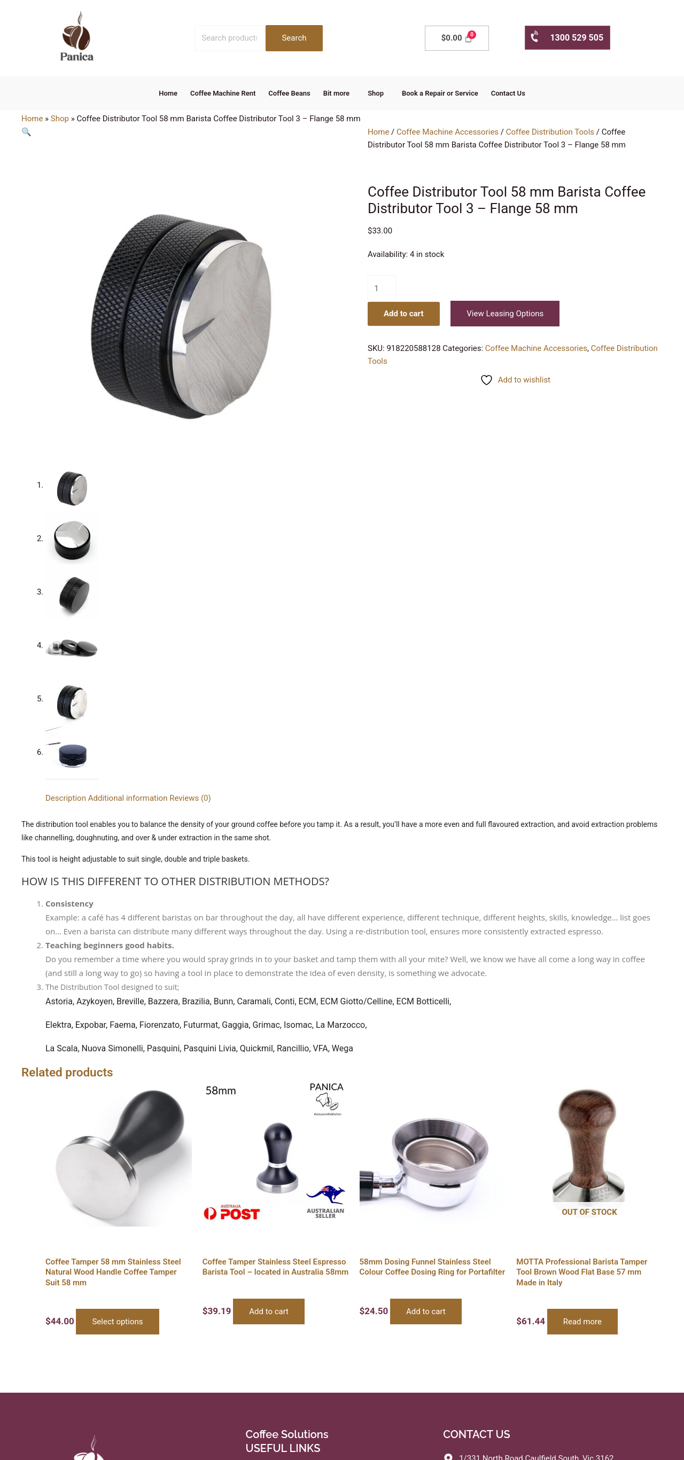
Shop (376, 93)
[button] (339, 93)
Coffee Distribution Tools (550, 132)
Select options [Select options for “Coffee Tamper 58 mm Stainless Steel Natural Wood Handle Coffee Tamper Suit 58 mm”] (117, 1321)
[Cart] (457, 38)
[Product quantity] (382, 288)
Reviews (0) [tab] (190, 798)
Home (168, 93)
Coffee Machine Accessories (448, 132)
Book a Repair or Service (440, 93)
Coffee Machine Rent (222, 93)
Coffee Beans (289, 93)
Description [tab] (65, 798)
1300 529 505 (566, 37)
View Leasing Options (505, 313)
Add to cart (404, 313)
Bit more (336, 93)
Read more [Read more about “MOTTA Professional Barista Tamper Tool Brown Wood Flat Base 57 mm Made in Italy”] (582, 1321)
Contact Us (508, 93)
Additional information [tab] (128, 798)
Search (294, 38)
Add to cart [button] (269, 1311)
